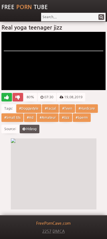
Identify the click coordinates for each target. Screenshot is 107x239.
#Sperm (82, 117)
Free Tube (24, 7)
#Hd (30, 117)
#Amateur (48, 117)
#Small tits (12, 117)
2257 (46, 231)
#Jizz (65, 117)
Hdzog (30, 129)
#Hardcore (86, 108)
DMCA (59, 231)
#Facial (50, 108)
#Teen (67, 108)
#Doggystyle (29, 108)
